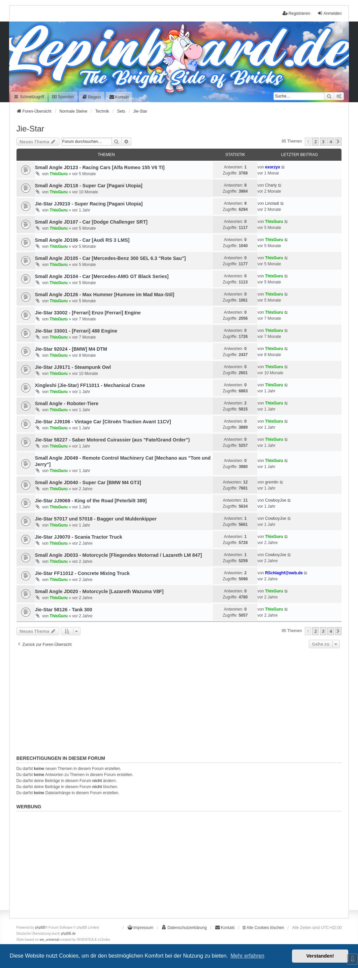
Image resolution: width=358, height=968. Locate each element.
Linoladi (272, 203)
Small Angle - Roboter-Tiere (67, 403)
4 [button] (330, 142)
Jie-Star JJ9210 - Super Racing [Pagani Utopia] (89, 203)
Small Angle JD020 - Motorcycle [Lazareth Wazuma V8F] (99, 591)
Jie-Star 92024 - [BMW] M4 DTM (71, 349)
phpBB (40, 927)
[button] (338, 142)
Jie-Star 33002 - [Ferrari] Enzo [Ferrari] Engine (88, 312)
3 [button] (323, 142)
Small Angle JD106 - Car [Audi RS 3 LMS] (82, 240)
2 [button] (315, 142)
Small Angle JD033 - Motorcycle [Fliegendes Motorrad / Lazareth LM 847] (118, 555)
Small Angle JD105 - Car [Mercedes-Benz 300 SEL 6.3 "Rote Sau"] (110, 258)
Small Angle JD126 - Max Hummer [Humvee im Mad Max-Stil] (104, 294)
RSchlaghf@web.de (284, 573)
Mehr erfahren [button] (247, 956)
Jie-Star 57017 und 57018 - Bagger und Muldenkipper (96, 518)
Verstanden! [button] (320, 956)
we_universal (49, 939)
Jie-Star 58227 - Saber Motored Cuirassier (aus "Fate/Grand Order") (112, 439)
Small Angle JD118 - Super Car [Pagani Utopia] (88, 185)
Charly (271, 185)
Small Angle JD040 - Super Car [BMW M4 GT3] (88, 482)
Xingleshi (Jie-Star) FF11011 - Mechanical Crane (90, 385)
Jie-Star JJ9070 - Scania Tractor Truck (78, 537)
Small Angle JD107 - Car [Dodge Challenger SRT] (91, 222)
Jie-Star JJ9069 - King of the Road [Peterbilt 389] (91, 500)
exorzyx (272, 167)
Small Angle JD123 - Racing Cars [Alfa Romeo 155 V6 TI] (100, 167)
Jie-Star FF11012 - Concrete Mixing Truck (82, 573)
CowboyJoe (275, 500)
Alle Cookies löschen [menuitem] (263, 927)
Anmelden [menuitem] (329, 13)
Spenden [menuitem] (63, 96)
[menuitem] (91, 97)
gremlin (271, 482)
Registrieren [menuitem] (297, 13)
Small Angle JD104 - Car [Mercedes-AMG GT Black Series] (102, 276)
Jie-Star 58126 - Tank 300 (63, 609)
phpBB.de (68, 933)
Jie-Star (30, 128)
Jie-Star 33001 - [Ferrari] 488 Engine (76, 331)
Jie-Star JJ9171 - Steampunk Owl (73, 367)
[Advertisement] (179, 700)
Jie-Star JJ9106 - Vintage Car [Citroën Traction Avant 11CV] (103, 421)
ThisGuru (59, 173)
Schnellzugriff (29, 96)
